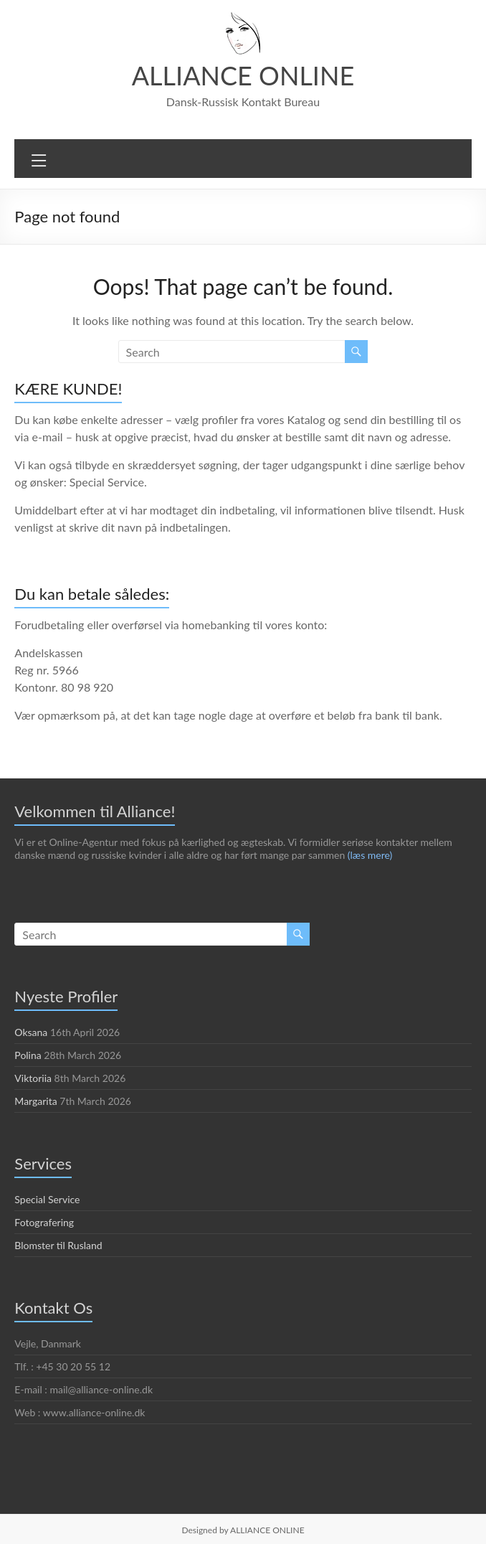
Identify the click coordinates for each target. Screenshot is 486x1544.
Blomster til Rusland (59, 1245)
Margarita (35, 1100)
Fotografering (44, 1222)
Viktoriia (32, 1077)
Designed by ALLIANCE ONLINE (242, 1530)
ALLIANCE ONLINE (243, 75)
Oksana (31, 1031)
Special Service (49, 1199)
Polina (28, 1054)
